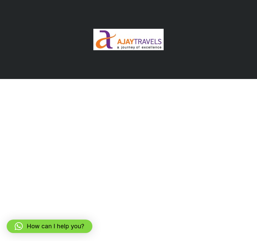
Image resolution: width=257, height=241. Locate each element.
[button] (49, 226)
